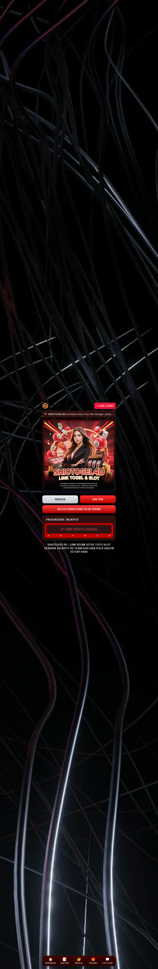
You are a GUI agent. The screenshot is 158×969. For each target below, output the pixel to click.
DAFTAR (97, 499)
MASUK (60, 499)
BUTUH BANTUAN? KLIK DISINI (79, 509)
